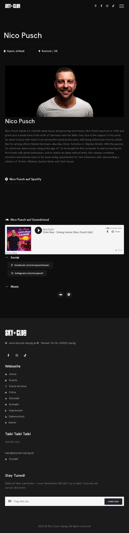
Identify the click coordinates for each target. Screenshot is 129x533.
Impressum (14, 410)
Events (11, 380)
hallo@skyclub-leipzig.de (19, 453)
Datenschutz (15, 416)
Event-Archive (16, 386)
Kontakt (12, 404)
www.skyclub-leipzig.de (20, 343)
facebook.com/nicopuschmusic (30, 265)
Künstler (12, 398)
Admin (10, 422)
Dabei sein (113, 501)
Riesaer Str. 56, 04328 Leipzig (56, 343)
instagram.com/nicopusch (27, 273)
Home (10, 374)
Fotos (10, 392)
